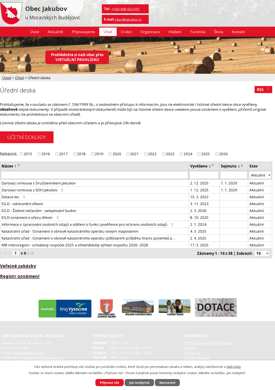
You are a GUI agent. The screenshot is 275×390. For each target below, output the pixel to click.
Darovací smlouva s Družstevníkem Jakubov (38, 183)
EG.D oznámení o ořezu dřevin (31, 217)
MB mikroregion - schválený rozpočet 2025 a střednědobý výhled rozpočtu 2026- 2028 (75, 245)
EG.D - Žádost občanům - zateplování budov (39, 210)
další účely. (233, 367)
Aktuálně (55, 31)
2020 (117, 153)
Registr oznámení (20, 276)
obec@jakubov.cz (128, 19)
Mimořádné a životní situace (208, 342)
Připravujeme (83, 31)
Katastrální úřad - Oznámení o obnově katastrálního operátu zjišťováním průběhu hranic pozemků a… (88, 238)
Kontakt (238, 31)
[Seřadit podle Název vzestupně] (19, 164)
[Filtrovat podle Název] (94, 175)
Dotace (190, 347)
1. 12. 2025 (199, 189)
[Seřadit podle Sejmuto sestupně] (242, 166)
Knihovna (192, 352)
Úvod (34, 31)
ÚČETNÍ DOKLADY (26, 137)
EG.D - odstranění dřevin (22, 203)
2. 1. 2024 (198, 224)
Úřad (108, 31)
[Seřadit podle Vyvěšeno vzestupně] (213, 164)
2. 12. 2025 (199, 183)
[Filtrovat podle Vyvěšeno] (203, 175)
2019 (99, 153)
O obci (126, 31)
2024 (188, 153)
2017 (63, 153)
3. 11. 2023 (199, 203)
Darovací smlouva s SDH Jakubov (33, 189)
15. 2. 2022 (199, 196)
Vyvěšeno (200, 166)
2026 (223, 153)
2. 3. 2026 (198, 210)
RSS (263, 89)
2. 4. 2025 (198, 238)
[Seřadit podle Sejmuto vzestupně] (242, 164)
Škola (218, 31)
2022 (152, 153)
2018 (81, 153)
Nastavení (167, 383)
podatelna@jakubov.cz (43, 357)
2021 (134, 153)
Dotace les (14, 196)
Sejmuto (230, 166)
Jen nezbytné (139, 383)
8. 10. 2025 (199, 217)
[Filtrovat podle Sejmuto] (234, 175)
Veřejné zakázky (18, 266)
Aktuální (256, 183)
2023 (170, 153)
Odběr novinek (196, 357)
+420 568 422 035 (125, 9)
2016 (45, 153)
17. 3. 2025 (199, 245)
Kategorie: (8, 153)
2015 (28, 153)
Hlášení (174, 31)
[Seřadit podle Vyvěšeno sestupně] (213, 166)
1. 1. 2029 (229, 183)
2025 (205, 153)
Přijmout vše (109, 383)
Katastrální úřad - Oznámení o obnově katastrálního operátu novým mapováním (70, 231)
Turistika (197, 31)
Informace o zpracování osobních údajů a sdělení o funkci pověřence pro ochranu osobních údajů (88, 224)
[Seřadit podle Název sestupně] (19, 166)
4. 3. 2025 (198, 231)
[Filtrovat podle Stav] (260, 175)
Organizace (150, 31)
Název (9, 166)
